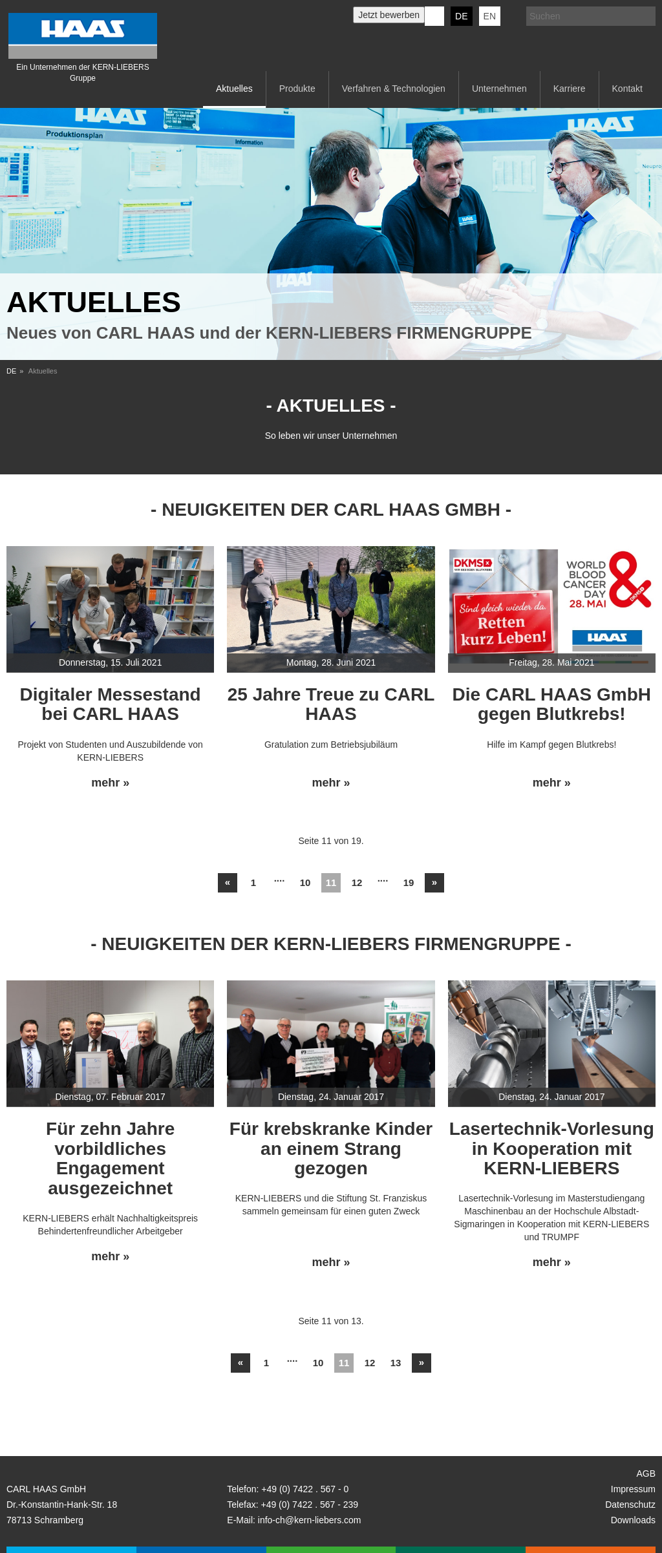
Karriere (569, 88)
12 (357, 882)
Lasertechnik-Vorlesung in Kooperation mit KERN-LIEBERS (551, 1149)
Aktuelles (234, 88)
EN (490, 16)
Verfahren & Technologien (393, 88)
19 (408, 882)
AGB (646, 1473)
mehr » (110, 783)
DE (461, 16)
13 (395, 1362)
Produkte (297, 88)
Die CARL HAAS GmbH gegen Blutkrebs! (552, 704)
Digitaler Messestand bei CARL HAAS (110, 704)
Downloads (633, 1520)
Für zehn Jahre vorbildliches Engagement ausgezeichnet (110, 1158)
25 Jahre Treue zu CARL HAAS (331, 704)
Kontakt (627, 88)
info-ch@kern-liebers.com (309, 1520)
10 (305, 882)
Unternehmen (499, 88)
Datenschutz (630, 1504)
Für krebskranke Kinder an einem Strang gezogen (331, 1149)
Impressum (633, 1489)
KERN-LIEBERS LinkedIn (434, 16)
